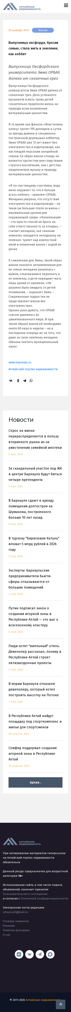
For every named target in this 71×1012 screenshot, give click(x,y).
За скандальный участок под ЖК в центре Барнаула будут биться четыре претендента (35, 479)
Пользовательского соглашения (25, 894)
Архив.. (35, 782)
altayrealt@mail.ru (15, 912)
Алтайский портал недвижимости (33, 369)
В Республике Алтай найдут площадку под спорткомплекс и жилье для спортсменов (35, 727)
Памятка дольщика (16, 930)
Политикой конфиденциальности (44, 898)
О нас (6, 934)
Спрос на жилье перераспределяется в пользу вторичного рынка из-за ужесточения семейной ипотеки (35, 445)
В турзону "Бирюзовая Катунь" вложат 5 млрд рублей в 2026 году (35, 549)
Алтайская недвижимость (43, 1000)
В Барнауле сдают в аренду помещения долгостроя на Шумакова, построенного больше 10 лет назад (35, 514)
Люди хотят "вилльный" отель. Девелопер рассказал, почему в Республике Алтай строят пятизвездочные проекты (35, 660)
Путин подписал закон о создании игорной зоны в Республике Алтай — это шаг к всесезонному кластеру (35, 622)
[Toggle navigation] (66, 5)
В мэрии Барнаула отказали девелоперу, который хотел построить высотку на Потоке (35, 695)
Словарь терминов (16, 921)
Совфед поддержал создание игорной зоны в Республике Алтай (35, 759)
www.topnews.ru (20, 362)
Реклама (9, 925)
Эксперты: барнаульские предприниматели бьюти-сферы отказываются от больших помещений (35, 584)
